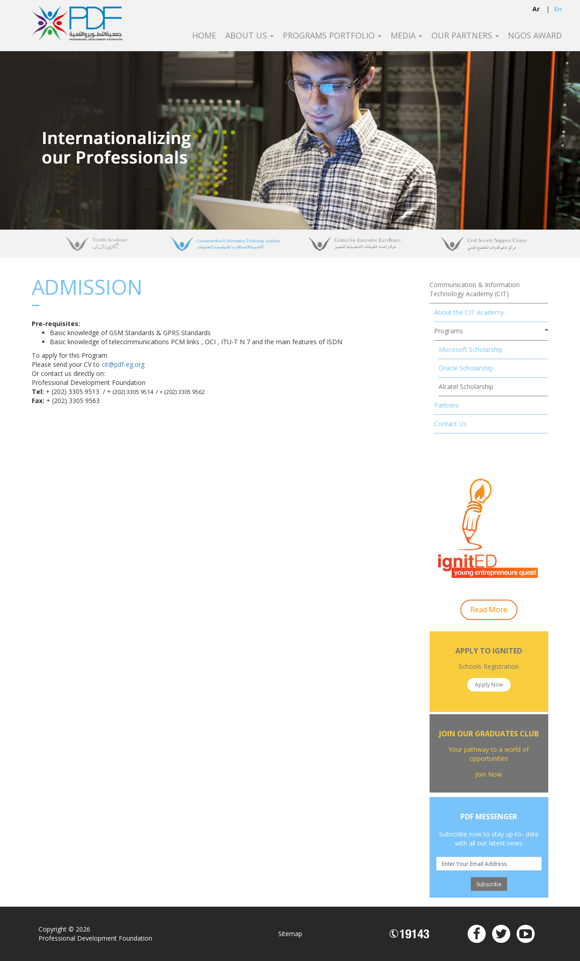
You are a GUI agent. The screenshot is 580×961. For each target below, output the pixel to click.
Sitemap (290, 933)
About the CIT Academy (469, 312)
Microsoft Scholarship (471, 349)
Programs (448, 331)
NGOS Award (535, 36)
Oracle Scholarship (466, 368)
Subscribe (489, 884)
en (558, 9)
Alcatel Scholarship (466, 386)
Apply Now (489, 684)
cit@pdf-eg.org (123, 364)
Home (204, 36)
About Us (249, 36)
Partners (446, 405)
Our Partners (465, 36)
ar (536, 9)
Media (406, 36)
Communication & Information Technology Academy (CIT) (475, 289)
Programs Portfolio (332, 36)
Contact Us (450, 423)
